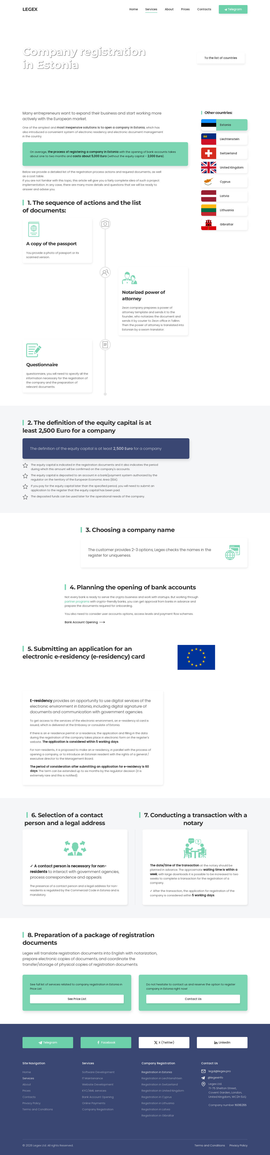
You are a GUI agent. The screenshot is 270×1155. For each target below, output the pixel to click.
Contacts (204, 9)
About (169, 9)
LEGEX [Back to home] (29, 9)
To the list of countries (220, 58)
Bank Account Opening (81, 622)
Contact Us (193, 999)
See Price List (77, 999)
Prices (185, 9)
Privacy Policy (239, 1145)
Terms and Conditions (210, 1145)
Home (133, 9)
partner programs (77, 601)
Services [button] (151, 9)
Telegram (233, 9)
